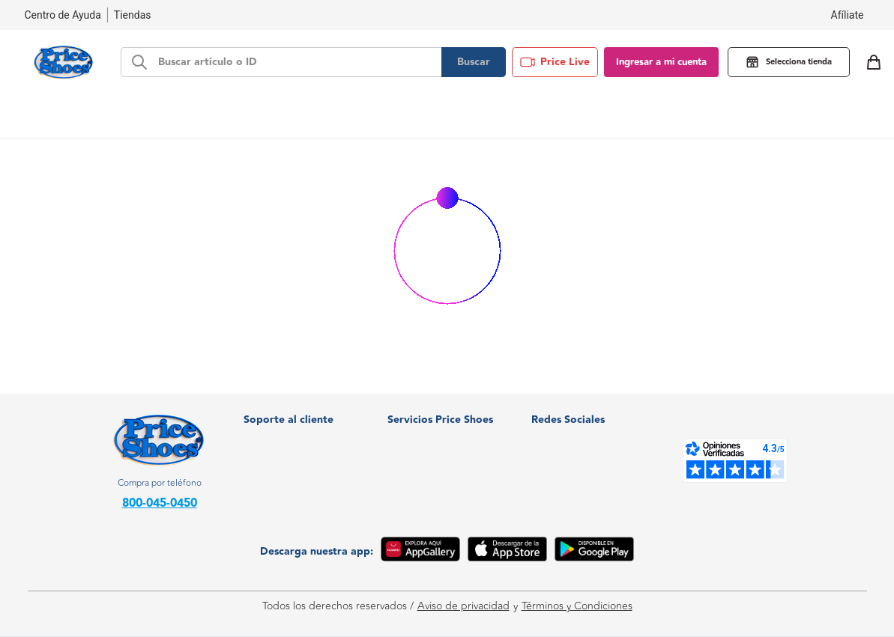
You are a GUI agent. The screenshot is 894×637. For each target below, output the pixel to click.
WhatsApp (566, 411)
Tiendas (132, 15)
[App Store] (507, 552)
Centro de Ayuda (284, 456)
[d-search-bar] (295, 62)
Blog (607, 116)
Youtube (561, 479)
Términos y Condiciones (577, 606)
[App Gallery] (420, 552)
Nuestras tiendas (283, 434)
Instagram (564, 456)
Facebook (564, 434)
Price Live (555, 62)
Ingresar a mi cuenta (661, 62)
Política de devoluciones (300, 479)
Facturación (271, 411)
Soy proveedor (421, 456)
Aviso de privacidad (463, 606)
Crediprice (412, 434)
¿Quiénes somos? (428, 411)
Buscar (473, 62)
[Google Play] (594, 552)
